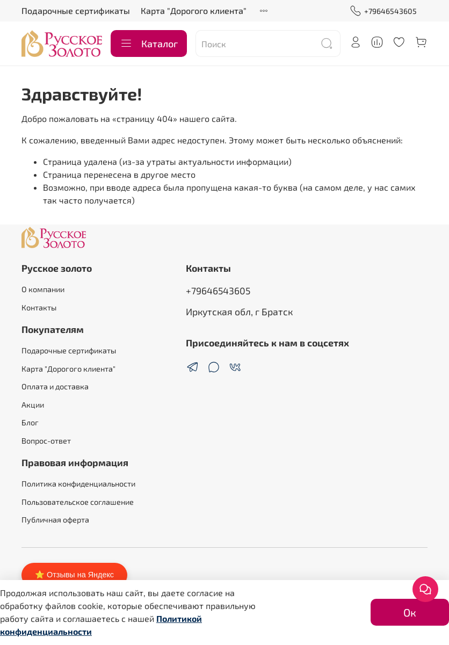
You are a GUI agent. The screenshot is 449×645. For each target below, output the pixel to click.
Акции (32, 404)
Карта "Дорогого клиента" (194, 10)
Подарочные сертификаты (75, 10)
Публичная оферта (55, 519)
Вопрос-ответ (46, 440)
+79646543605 (383, 11)
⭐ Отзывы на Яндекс (74, 574)
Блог (30, 422)
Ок (409, 612)
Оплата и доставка (55, 386)
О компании (42, 289)
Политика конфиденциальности (78, 483)
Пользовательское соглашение (77, 501)
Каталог (149, 43)
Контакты (38, 307)
